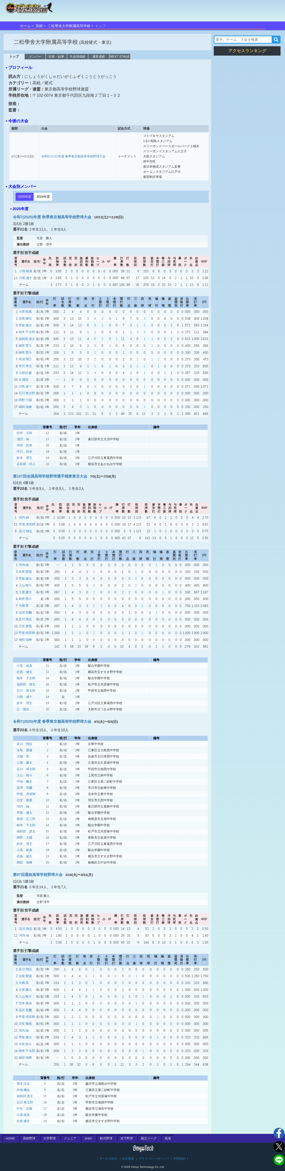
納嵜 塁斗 (25, 345)
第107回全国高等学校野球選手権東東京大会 (50, 476)
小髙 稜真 (25, 271)
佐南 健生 (25, 318)
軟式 (106, 1138)
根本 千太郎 (27, 332)
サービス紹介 (108, 1158)
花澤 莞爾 (25, 613)
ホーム (25, 26)
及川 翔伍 (25, 531)
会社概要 (128, 1158)
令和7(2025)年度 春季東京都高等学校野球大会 (52, 721)
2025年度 (24, 196)
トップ (14, 56)
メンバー (35, 56)
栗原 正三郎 (26, 819)
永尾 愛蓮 (25, 572)
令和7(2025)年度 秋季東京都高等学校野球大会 (52, 217)
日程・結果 (56, 56)
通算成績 (98, 56)
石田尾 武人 (26, 464)
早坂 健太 (25, 325)
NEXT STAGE (120, 56)
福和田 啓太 (27, 339)
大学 (49, 1138)
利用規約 (179, 1158)
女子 (126, 1138)
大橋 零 (24, 606)
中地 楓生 (24, 781)
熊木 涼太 (23, 1084)
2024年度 (43, 196)
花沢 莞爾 (25, 1010)
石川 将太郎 (27, 393)
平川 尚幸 (24, 452)
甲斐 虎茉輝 (27, 524)
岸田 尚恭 (24, 445)
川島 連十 (25, 278)
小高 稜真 (24, 666)
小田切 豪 (25, 373)
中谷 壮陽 (24, 1109)
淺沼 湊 (23, 439)
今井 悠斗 (25, 1044)
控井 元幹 (24, 433)
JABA (88, 1138)
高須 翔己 (25, 359)
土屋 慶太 (25, 592)
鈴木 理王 (24, 458)
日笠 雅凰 (25, 626)
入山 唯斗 (25, 585)
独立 (149, 1138)
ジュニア (70, 1138)
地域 (168, 1138)
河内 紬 (24, 517)
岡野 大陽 (25, 400)
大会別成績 (77, 56)
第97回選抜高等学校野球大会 (38, 875)
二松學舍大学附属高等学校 (69, 26)
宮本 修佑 (25, 1003)
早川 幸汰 (25, 366)
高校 (39, 26)
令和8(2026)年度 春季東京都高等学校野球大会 (73, 156)
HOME (10, 1138)
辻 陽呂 (24, 380)
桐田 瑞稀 (25, 407)
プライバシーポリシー (153, 1158)
